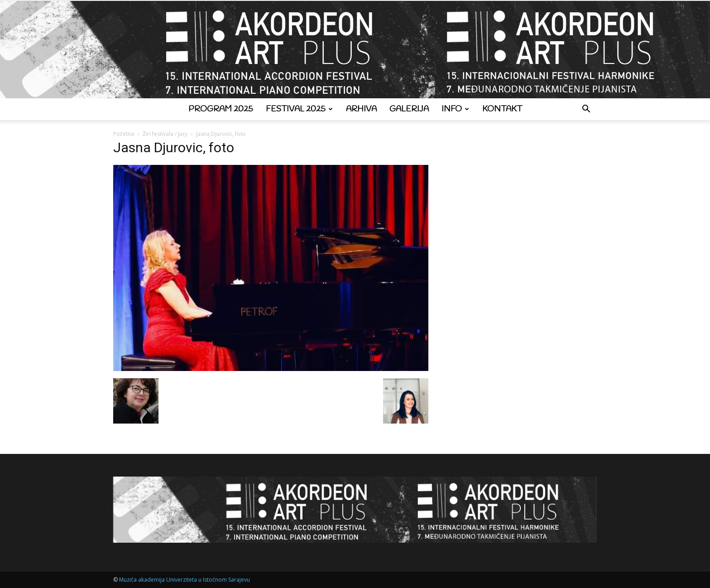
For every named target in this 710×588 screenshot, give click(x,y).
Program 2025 (220, 109)
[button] (586, 110)
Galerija (409, 109)
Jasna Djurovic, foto (173, 147)
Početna (123, 134)
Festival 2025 (299, 109)
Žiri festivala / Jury (165, 134)
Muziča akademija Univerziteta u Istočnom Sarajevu (184, 579)
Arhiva (361, 109)
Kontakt (502, 109)
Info (455, 109)
